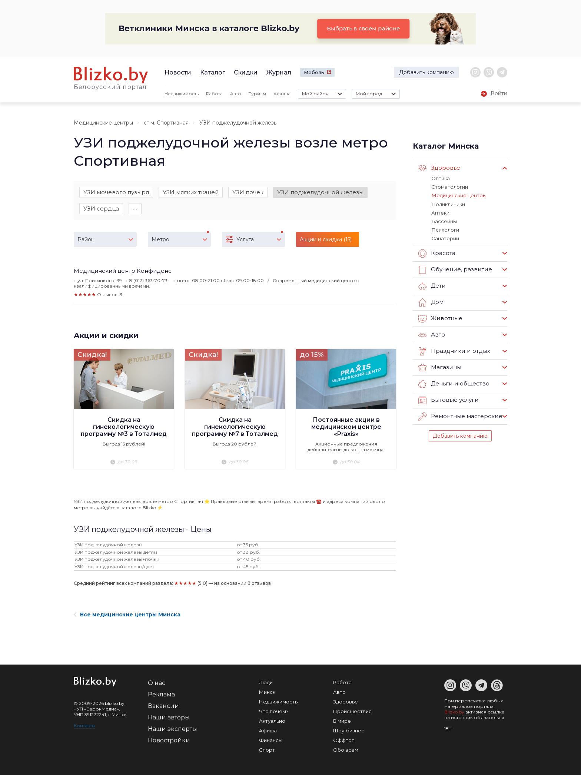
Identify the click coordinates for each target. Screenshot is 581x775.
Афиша (281, 93)
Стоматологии (449, 187)
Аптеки (440, 212)
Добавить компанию (426, 72)
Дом (431, 302)
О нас (156, 682)
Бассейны (443, 221)
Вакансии (163, 705)
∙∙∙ (135, 208)
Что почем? (274, 711)
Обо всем (345, 750)
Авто (235, 93)
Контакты (84, 725)
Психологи (445, 229)
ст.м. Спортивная (166, 122)
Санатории (445, 238)
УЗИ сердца (101, 208)
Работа (214, 93)
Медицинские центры (103, 122)
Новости (178, 72)
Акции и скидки (106, 335)
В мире (342, 721)
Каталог (212, 72)
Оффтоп (344, 740)
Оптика (440, 178)
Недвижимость (182, 93)
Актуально (272, 721)
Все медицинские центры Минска (127, 614)
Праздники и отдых (453, 351)
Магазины (439, 367)
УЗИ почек (247, 192)
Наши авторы (169, 717)
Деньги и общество (453, 383)
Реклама (161, 694)
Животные (440, 318)
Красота (436, 253)
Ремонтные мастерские (460, 416)
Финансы (270, 740)
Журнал (278, 72)
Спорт (267, 750)
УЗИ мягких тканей (191, 192)
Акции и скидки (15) (326, 239)
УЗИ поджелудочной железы (320, 192)
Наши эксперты (172, 728)
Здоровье (439, 168)
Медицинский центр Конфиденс (123, 271)
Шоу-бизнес (348, 730)
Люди (266, 682)
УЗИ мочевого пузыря (116, 192)
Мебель (314, 72)
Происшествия (352, 711)
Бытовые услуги (448, 399)
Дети (431, 285)
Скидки (246, 72)
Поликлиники (448, 204)
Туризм (257, 93)
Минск (267, 692)
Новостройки (169, 740)
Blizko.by (454, 712)
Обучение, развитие (454, 269)
